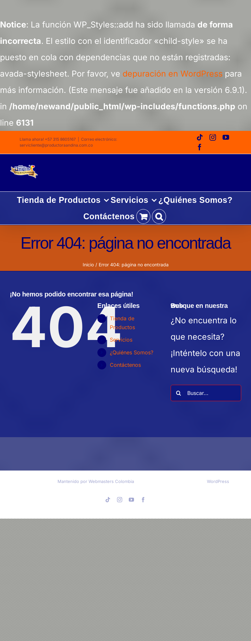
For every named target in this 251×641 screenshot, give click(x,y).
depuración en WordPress (173, 74)
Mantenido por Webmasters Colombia (96, 481)
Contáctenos (125, 365)
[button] (159, 216)
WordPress (218, 481)
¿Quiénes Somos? (131, 352)
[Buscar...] (206, 393)
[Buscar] (179, 393)
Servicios (121, 339)
